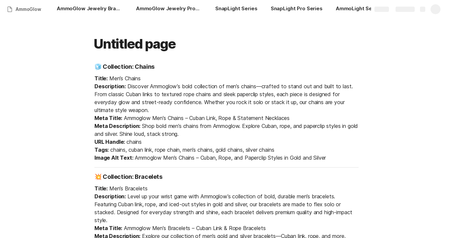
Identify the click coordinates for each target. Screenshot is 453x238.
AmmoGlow (28, 9)
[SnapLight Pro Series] (296, 9)
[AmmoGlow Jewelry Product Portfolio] (169, 9)
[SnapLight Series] (236, 9)
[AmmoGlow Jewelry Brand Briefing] (89, 9)
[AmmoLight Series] (358, 9)
